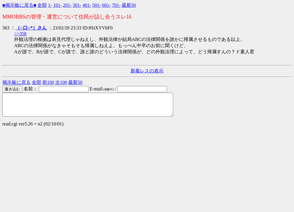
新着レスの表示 (147, 70)
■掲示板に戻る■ (19, 5)
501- (96, 5)
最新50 (129, 5)
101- (57, 5)
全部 (42, 5)
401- (87, 5)
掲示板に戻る (16, 82)
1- (50, 5)
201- (67, 5)
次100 (61, 82)
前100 (48, 82)
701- (116, 5)
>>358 (20, 33)
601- (106, 5)
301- (77, 5)
